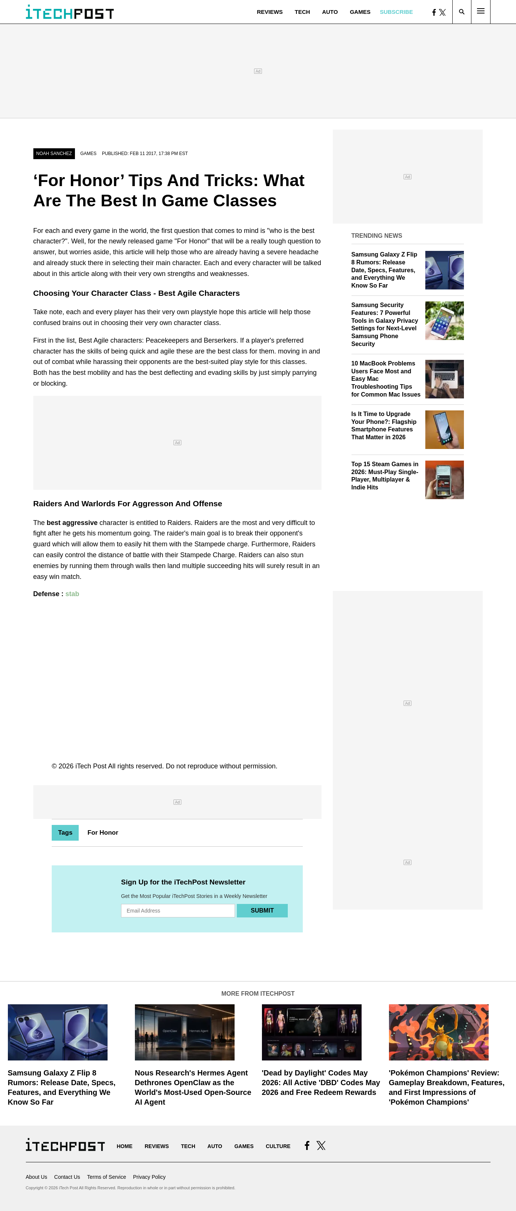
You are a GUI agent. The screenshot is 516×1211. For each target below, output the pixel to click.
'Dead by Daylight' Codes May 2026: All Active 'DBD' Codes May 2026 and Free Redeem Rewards (321, 1082)
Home (125, 1146)
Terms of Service (106, 1177)
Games (360, 12)
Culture (278, 1146)
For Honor (102, 832)
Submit (262, 910)
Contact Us (67, 1177)
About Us (37, 1177)
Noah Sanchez (54, 153)
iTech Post (90, 766)
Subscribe (396, 12)
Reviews (270, 12)
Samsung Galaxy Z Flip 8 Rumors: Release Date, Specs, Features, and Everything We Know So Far (384, 270)
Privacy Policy (149, 1177)
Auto (330, 12)
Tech (302, 12)
